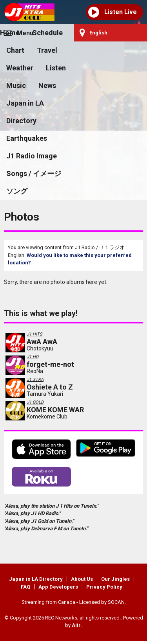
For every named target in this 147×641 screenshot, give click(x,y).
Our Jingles (115, 579)
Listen (56, 68)
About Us (82, 579)
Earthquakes (26, 138)
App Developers (58, 587)
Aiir (76, 625)
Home (10, 33)
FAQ (25, 587)
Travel (47, 50)
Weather (19, 68)
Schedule (47, 33)
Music (16, 85)
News (47, 85)
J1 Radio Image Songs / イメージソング (33, 173)
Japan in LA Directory (25, 112)
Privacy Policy (104, 587)
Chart (15, 50)
